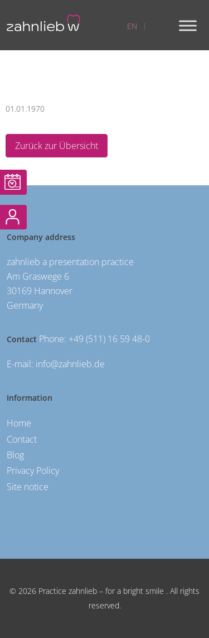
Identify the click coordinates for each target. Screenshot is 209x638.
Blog (15, 455)
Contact (22, 439)
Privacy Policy (33, 470)
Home (19, 423)
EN (132, 26)
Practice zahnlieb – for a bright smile (100, 591)
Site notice (27, 487)
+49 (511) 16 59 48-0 (109, 339)
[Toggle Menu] (188, 25)
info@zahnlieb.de (70, 364)
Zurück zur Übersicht (56, 146)
